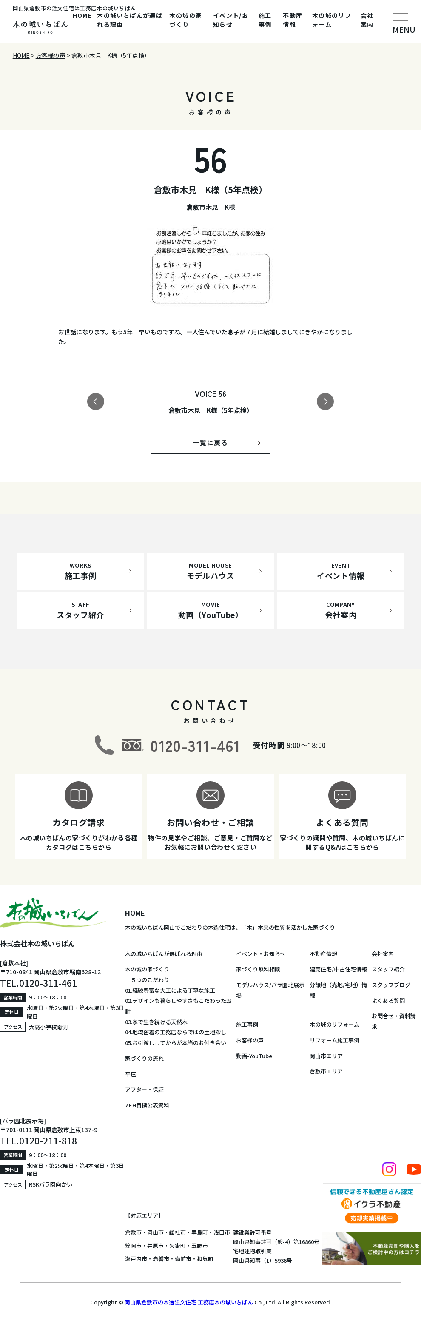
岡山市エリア (326, 1056)
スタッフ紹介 (388, 969)
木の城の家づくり (185, 19)
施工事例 (265, 19)
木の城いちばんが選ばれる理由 (129, 19)
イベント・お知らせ (261, 954)
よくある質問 (388, 1000)
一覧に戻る (210, 442)
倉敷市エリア (326, 1071)
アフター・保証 (144, 1089)
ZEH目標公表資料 (147, 1105)
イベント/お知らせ (230, 19)
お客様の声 (250, 1040)
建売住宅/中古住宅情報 (338, 969)
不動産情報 (292, 19)
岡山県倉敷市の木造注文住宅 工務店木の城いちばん (189, 1302)
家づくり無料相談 (258, 969)
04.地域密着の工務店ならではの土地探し (175, 1032)
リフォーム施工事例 (334, 1040)
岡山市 (155, 1232)
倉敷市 (133, 1232)
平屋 (130, 1074)
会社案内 (367, 19)
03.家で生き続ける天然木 (156, 1022)
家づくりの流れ (144, 1058)
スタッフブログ (391, 985)
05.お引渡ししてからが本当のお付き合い (175, 1043)
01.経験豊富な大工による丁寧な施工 (170, 990)
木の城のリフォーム (331, 19)
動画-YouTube (254, 1056)
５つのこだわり (147, 980)
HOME (82, 15)
